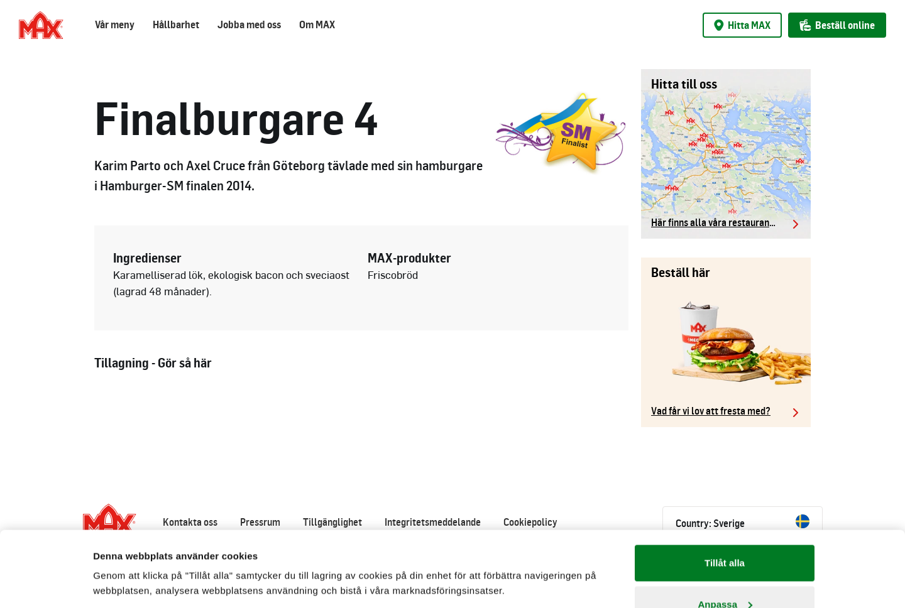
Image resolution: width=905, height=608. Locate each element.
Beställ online (837, 25)
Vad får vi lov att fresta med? (711, 410)
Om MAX (317, 24)
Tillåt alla (725, 492)
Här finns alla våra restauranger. (718, 222)
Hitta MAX (742, 25)
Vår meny (114, 24)
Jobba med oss (249, 24)
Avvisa (725, 574)
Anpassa (725, 533)
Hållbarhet (176, 24)
